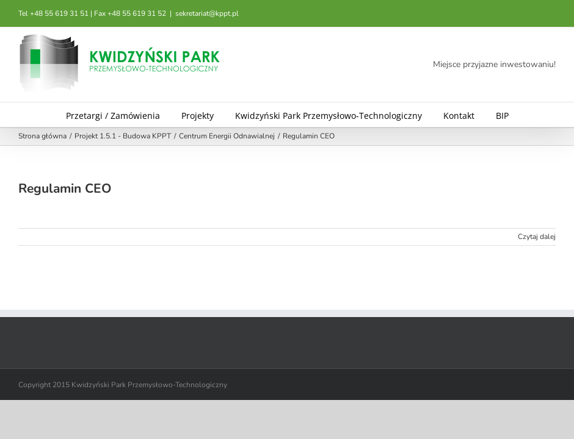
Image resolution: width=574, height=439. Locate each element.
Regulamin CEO (64, 188)
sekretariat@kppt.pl (207, 13)
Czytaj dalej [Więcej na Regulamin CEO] (537, 236)
